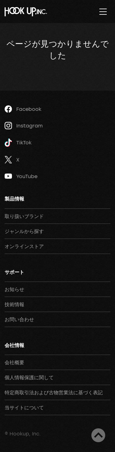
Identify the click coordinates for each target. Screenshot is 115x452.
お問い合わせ (19, 319)
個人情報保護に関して (29, 377)
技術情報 (14, 304)
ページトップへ (98, 435)
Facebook (23, 109)
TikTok (18, 142)
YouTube (21, 176)
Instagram (24, 125)
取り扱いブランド (24, 216)
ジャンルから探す (24, 231)
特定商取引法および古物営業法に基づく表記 (54, 392)
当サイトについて (24, 407)
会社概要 (14, 362)
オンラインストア (24, 246)
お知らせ (14, 289)
